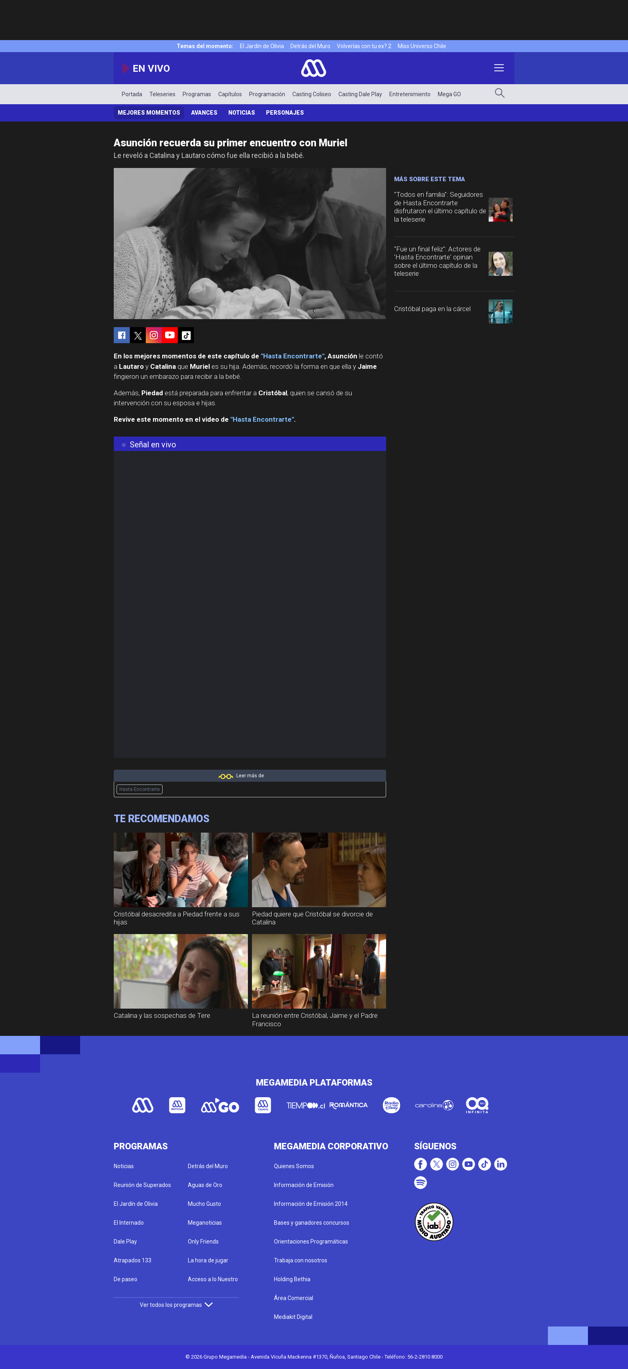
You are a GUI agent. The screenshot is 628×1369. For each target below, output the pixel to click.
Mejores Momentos (149, 112)
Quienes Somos (294, 1166)
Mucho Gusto (204, 1204)
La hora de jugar (208, 1260)
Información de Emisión (304, 1185)
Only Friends (203, 1241)
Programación (267, 94)
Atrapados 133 (132, 1260)
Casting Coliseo (311, 94)
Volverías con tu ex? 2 (364, 46)
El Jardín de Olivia (262, 46)
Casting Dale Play (360, 94)
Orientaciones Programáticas (311, 1241)
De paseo (125, 1279)
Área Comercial (293, 1298)
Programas (197, 94)
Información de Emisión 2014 (311, 1204)
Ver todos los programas (176, 1305)
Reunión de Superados (142, 1185)
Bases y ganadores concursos (311, 1222)
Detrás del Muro (310, 46)
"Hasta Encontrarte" (292, 356)
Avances (204, 112)
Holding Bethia (292, 1279)
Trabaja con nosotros (300, 1260)
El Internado (129, 1222)
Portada (132, 94)
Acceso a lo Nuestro (213, 1279)
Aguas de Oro (205, 1185)
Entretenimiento (410, 94)
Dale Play (125, 1241)
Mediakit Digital (293, 1317)
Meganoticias (205, 1222)
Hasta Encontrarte (139, 789)
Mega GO (449, 94)
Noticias (241, 112)
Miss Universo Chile (422, 46)
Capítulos (230, 94)
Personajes (285, 112)
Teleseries (162, 94)
